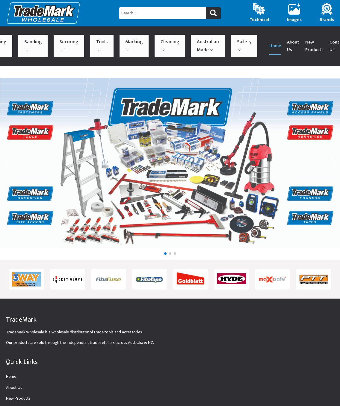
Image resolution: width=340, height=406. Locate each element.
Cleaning (127, 37)
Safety (175, 37)
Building (20, 37)
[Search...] (162, 13)
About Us (218, 38)
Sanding (42, 37)
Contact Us (278, 38)
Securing (65, 37)
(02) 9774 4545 (310, 38)
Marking (105, 37)
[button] (165, 238)
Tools (85, 37)
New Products (245, 38)
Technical (14, 394)
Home (200, 38)
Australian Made (152, 38)
